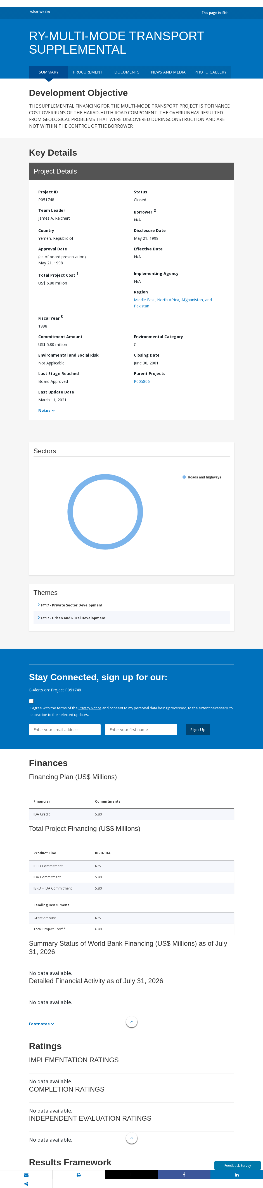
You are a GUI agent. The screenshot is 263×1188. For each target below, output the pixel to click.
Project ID (48, 192)
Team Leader (51, 210)
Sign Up (198, 729)
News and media (168, 72)
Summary (48, 72)
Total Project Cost (58, 274)
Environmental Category (158, 336)
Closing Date (147, 355)
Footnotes (39, 1023)
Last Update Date (56, 392)
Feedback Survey (237, 1165)
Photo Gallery (210, 72)
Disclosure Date (150, 230)
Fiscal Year (50, 317)
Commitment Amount (60, 336)
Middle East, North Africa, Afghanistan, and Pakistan (173, 303)
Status (140, 192)
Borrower (145, 211)
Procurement (88, 72)
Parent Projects (149, 373)
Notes (44, 410)
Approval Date (52, 249)
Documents (126, 72)
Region (141, 292)
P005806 (142, 381)
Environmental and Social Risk (68, 355)
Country (46, 230)
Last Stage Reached (58, 373)
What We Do (40, 12)
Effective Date (148, 249)
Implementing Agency (156, 273)
